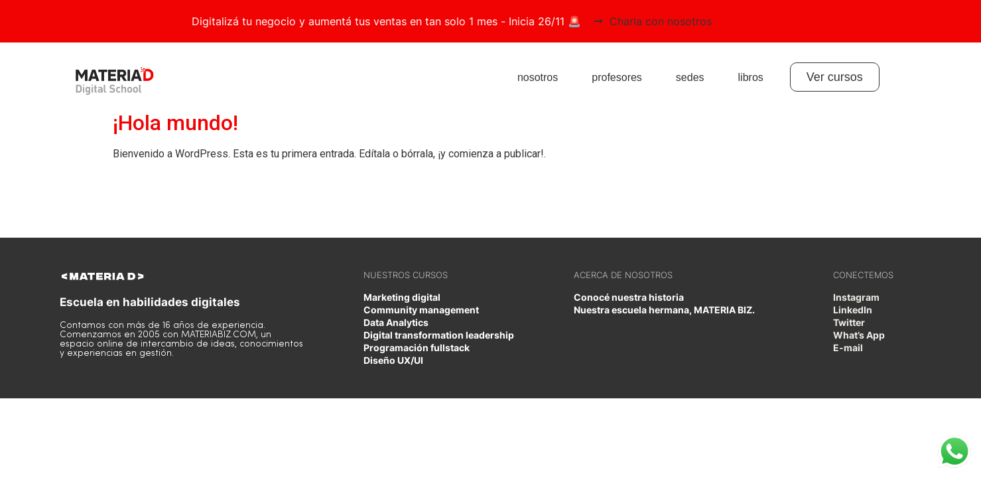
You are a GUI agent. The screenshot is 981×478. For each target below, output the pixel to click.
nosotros (537, 77)
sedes (690, 77)
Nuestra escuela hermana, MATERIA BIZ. (664, 309)
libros (750, 77)
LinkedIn (852, 309)
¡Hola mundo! (175, 122)
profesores (617, 77)
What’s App (859, 335)
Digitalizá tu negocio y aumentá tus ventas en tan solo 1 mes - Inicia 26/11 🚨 (386, 21)
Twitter (849, 322)
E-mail (848, 347)
